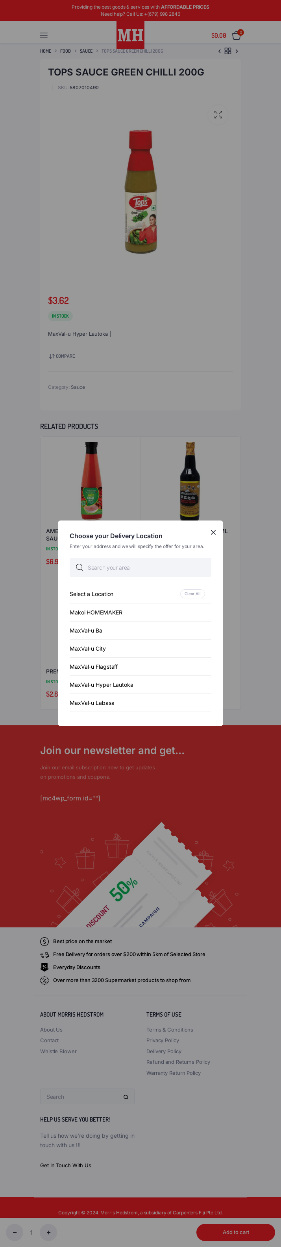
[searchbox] (140, 567)
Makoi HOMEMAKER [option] (96, 612)
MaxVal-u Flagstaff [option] (94, 667)
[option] (140, 594)
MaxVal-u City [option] (88, 649)
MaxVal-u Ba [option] (86, 630)
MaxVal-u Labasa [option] (92, 703)
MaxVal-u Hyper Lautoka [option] (101, 685)
